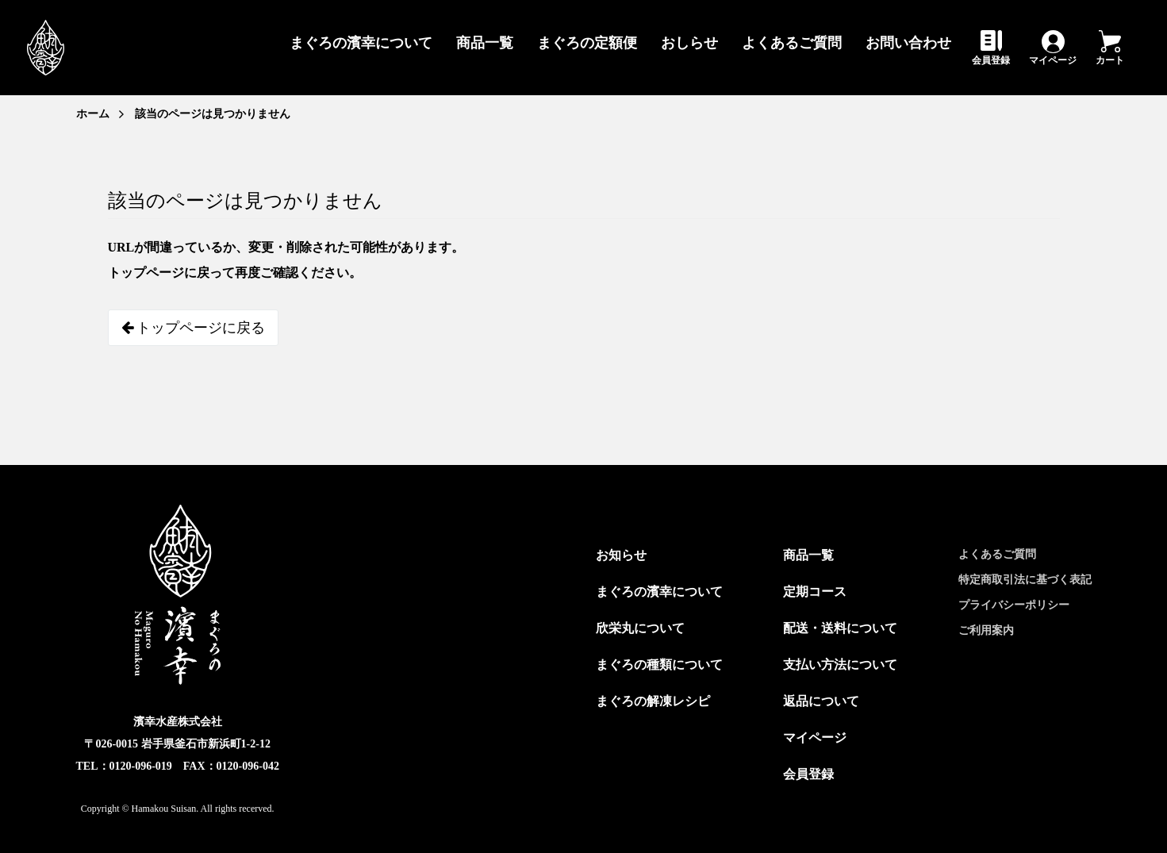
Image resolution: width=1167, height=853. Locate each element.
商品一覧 (484, 43)
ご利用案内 (986, 630)
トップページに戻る (193, 328)
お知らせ (621, 555)
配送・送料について (840, 628)
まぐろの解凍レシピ (653, 701)
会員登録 (991, 60)
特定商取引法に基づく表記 (1025, 580)
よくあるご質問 (792, 43)
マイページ (1053, 60)
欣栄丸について (640, 628)
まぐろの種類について (659, 664)
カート (1110, 60)
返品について (821, 701)
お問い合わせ (908, 43)
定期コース (814, 591)
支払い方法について (840, 664)
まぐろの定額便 (587, 43)
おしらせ (689, 43)
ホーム (92, 114)
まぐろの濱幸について (361, 43)
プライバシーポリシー (1013, 605)
